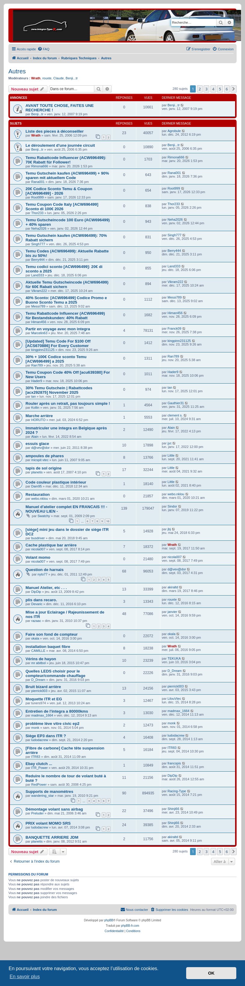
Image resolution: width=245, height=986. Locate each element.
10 (107, 521)
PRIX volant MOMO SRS (48, 823)
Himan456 (38, 322)
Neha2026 (39, 228)
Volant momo (38, 557)
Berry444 (38, 259)
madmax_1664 (42, 715)
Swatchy (44, 516)
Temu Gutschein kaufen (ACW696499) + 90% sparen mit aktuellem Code (67, 175)
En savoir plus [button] (25, 976)
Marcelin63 (39, 333)
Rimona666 (39, 166)
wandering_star (42, 795)
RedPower (39, 784)
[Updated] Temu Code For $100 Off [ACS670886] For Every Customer (58, 343)
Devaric (36, 604)
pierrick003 (39, 691)
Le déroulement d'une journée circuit (60, 145)
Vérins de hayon (41, 659)
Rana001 (38, 182)
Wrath (36, 78)
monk (35, 727)
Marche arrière (39, 416)
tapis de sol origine (44, 468)
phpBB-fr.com (130, 925)
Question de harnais (45, 569)
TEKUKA (174, 658)
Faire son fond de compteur (52, 634)
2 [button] (200, 89)
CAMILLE (38, 650)
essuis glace (37, 443)
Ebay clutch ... (39, 763)
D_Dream (38, 679)
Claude (58, 78)
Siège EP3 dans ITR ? (46, 736)
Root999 (37, 197)
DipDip (36, 591)
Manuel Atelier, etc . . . (46, 587)
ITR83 (35, 756)
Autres (17, 71)
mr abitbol (38, 663)
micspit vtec (39, 460)
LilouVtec (174, 698)
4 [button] (213, 89)
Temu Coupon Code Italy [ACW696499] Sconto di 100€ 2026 (62, 206)
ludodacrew (39, 740)
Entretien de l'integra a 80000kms (57, 711)
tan (33, 396)
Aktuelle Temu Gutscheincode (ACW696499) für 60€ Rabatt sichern (67, 284)
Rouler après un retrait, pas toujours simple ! (68, 403)
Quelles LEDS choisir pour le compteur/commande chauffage (55, 673)
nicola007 (38, 549)
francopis (174, 763)
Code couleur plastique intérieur (56, 482)
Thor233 (37, 213)
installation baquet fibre (48, 646)
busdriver (38, 538)
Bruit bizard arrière (43, 686)
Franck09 (174, 328)
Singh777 (38, 244)
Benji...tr (72, 78)
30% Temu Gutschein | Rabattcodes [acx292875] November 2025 (59, 390)
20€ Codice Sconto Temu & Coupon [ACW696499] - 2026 (59, 191)
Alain (34, 436)
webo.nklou (39, 498)
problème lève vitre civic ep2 (53, 723)
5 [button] (220, 89)
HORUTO (38, 420)
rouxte (47, 78)
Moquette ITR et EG (44, 699)
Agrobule (174, 131)
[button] (234, 89)
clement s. (175, 415)
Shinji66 (173, 809)
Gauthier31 (176, 403)
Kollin (35, 407)
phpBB (108, 920)
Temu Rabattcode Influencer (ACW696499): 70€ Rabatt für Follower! (66, 159)
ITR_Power (39, 768)
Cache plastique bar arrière (51, 545)
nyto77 (42, 574)
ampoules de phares (45, 456)
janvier (172, 612)
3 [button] (206, 89)
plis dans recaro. (41, 600)
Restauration (38, 494)
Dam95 (36, 486)
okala (35, 638)
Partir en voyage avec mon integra (58, 329)
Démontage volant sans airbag (54, 809)
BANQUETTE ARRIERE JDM (52, 837)
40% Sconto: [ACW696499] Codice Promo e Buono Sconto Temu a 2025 (66, 300)
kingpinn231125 (43, 350)
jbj (169, 529)
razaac (36, 621)
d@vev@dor (40, 447)
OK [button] (211, 973)
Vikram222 (39, 291)
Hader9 (36, 381)
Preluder (37, 813)
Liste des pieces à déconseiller (55, 131)
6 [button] (227, 89)
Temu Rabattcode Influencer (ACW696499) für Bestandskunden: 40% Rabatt (65, 315)
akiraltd (173, 587)
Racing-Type (177, 791)
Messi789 (38, 306)
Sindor (172, 506)
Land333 (37, 275)
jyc (169, 443)
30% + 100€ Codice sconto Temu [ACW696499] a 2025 (56, 359)
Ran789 (37, 365)
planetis (37, 472)
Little (171, 455)
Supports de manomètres (49, 791)
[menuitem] (44, 49)
